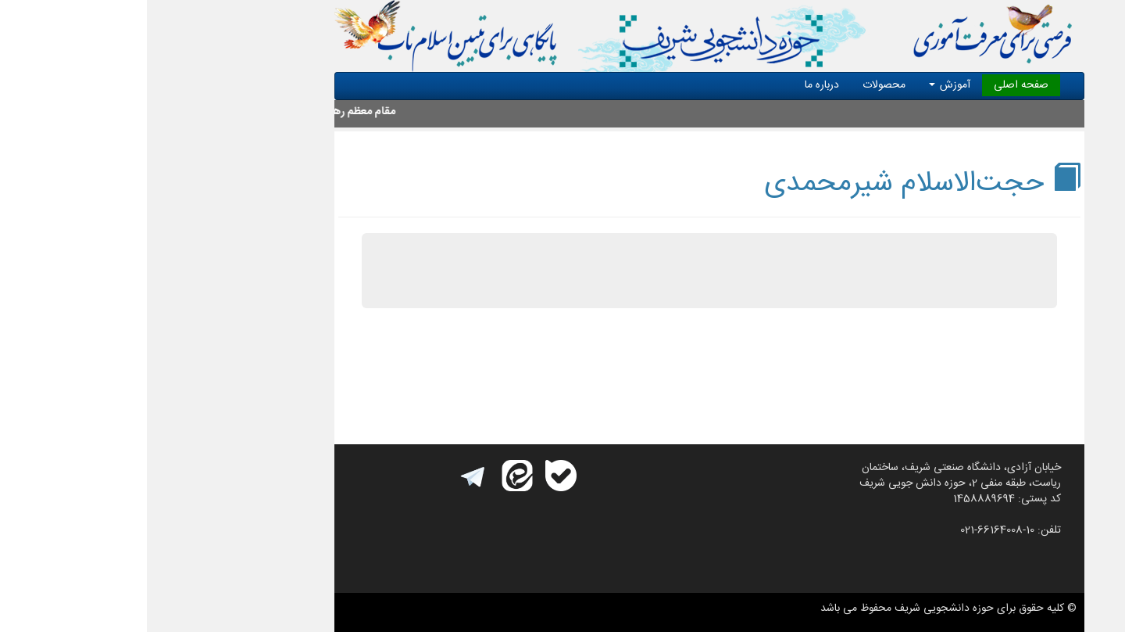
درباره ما (675, 85)
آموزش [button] (802, 85)
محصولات (737, 85)
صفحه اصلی (874, 85)
